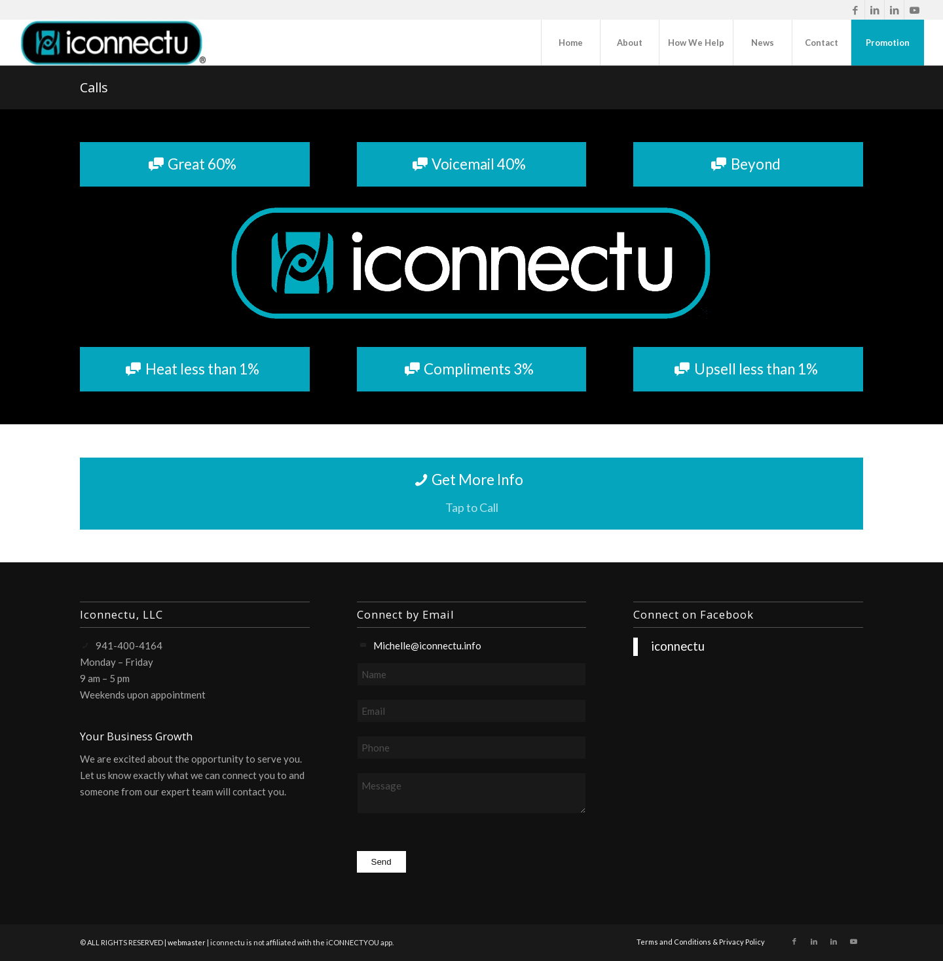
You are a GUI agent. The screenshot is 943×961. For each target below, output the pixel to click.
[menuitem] (570, 42)
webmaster (187, 942)
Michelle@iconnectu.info (427, 645)
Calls (94, 87)
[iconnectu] (112, 42)
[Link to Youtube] (914, 10)
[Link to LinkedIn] (874, 10)
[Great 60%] (195, 164)
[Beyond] (748, 164)
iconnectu (678, 646)
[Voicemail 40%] (472, 164)
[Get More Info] (471, 494)
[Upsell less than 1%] (748, 369)
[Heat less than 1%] (195, 369)
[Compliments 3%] (472, 369)
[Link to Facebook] (854, 10)
